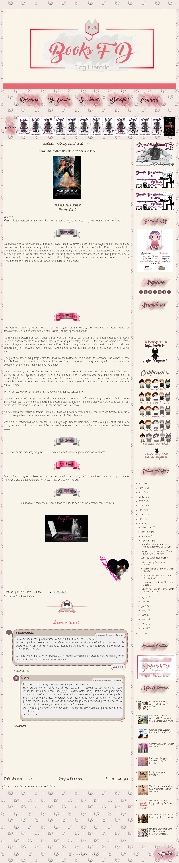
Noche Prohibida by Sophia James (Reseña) (157, 570)
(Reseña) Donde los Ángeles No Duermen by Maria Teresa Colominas (161, 718)
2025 (142, 483)
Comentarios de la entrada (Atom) (39, 786)
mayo (144, 610)
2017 (141, 510)
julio (143, 601)
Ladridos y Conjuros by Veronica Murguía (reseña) (160, 761)
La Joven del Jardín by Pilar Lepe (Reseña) (157, 584)
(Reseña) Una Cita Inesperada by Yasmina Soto (160, 803)
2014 (141, 523)
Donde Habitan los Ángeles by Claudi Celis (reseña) (160, 704)
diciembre (146, 527)
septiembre (147, 541)
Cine (17, 596)
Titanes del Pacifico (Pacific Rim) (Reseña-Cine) (156, 577)
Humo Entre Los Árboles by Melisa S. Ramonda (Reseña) (156, 546)
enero (144, 628)
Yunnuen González (24, 633)
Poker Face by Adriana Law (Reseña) (154, 563)
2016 (141, 514)
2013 (141, 634)
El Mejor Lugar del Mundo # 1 (155, 558)
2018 (141, 505)
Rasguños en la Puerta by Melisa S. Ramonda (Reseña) (156, 552)
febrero (145, 624)
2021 (141, 492)
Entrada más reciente (20, 778)
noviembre (146, 532)
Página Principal (71, 778)
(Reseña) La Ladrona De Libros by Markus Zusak (161, 816)
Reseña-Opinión (29, 596)
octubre (145, 536)
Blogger (107, 854)
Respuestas (22, 671)
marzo (145, 619)
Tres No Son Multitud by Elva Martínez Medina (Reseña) (161, 789)
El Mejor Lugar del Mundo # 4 (158, 773)
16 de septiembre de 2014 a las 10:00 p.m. (107, 680)
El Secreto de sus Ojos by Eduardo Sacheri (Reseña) (157, 590)
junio (144, 606)
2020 (142, 497)
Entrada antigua (118, 778)
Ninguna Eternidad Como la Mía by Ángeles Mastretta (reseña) (161, 831)
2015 (141, 519)
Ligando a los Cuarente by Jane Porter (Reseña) (161, 731)
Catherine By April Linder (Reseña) (161, 745)
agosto (145, 597)
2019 (141, 501)
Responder (118, 667)
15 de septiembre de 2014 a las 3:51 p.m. (110, 635)
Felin (23, 678)
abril (144, 615)
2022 (142, 488)
